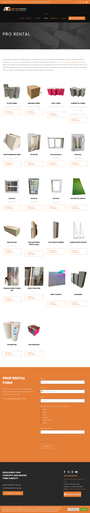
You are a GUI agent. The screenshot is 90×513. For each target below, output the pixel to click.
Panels (44, 409)
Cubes (44, 412)
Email (43, 397)
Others (44, 423)
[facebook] (65, 472)
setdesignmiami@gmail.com (40, 2)
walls (31, 62)
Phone (43, 388)
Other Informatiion (47, 428)
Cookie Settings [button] (73, 509)
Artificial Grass (47, 420)
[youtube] (76, 472)
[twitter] (69, 472)
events (58, 62)
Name (43, 378)
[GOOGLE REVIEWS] (72, 492)
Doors (44, 415)
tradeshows (79, 62)
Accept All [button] (84, 509)
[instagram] (72, 472)
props (11, 62)
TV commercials (66, 62)
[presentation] (52, 439)
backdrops (16, 62)
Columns (45, 417)
